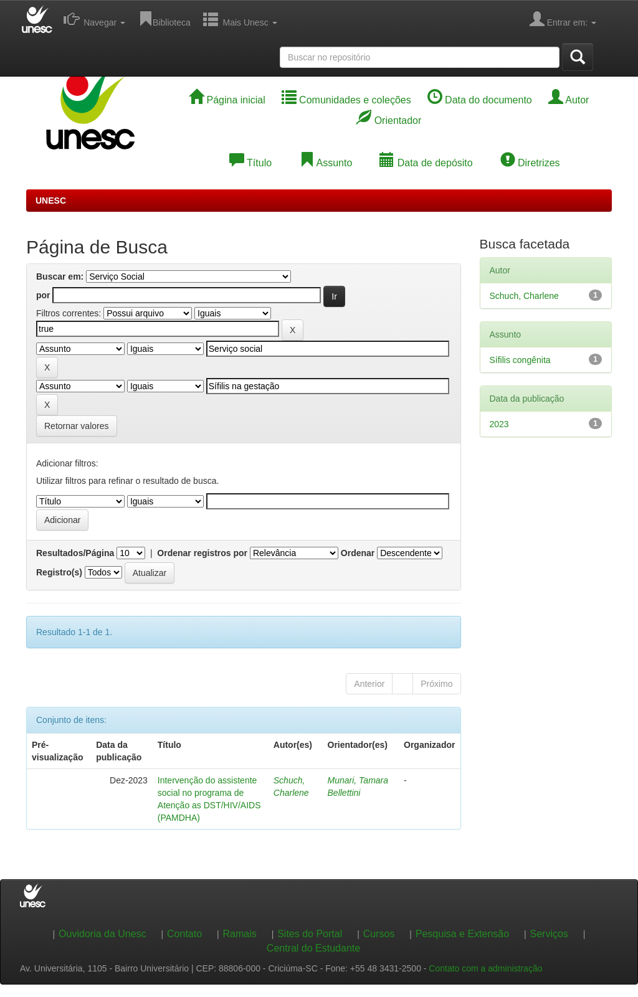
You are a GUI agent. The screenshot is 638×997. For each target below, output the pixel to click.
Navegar (94, 18)
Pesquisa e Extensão (462, 933)
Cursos (379, 933)
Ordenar (357, 553)
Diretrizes (530, 163)
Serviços (549, 933)
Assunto (325, 163)
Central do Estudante (313, 948)
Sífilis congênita (520, 360)
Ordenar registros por (202, 553)
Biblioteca (164, 18)
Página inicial (227, 100)
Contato (184, 933)
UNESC (51, 201)
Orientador (388, 120)
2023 (499, 424)
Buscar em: (59, 276)
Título (250, 163)
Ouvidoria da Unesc (102, 933)
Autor (568, 100)
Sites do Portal (309, 933)
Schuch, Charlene (524, 296)
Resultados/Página (75, 553)
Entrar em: (563, 18)
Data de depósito (425, 163)
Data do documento (479, 100)
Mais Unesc (240, 18)
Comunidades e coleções (346, 100)
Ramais (240, 933)
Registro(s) (59, 572)
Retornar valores (76, 426)
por (43, 295)
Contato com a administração (485, 968)
